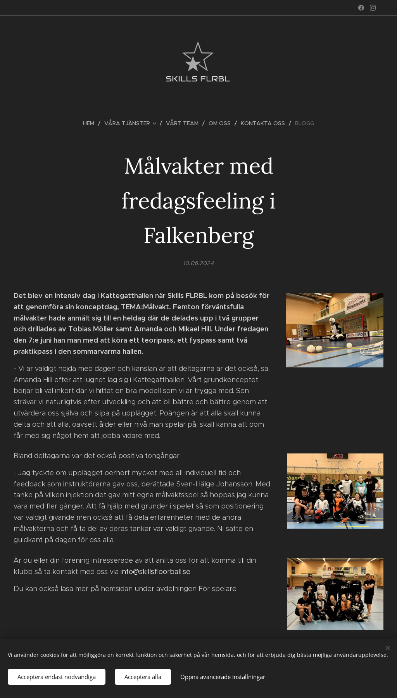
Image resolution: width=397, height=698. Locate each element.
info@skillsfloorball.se (155, 571)
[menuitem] (91, 123)
